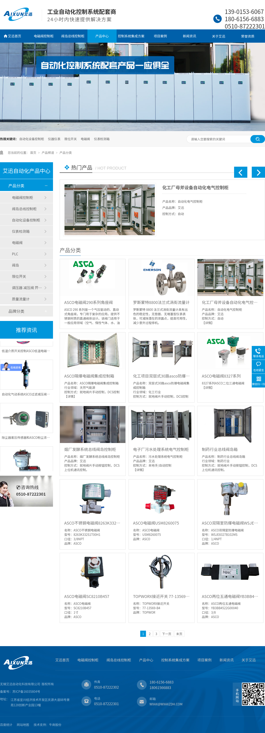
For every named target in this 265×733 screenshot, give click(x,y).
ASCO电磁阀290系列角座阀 (88, 302)
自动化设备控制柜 (31, 139)
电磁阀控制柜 (44, 36)
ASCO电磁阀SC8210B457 (86, 596)
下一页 (166, 634)
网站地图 (23, 724)
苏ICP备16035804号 (26, 691)
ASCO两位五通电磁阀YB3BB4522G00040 (230, 596)
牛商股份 (55, 724)
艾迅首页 (14, 36)
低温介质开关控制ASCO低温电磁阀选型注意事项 (35, 352)
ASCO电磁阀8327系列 (221, 376)
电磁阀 (85, 139)
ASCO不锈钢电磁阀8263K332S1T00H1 (92, 523)
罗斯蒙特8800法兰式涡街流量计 (161, 302)
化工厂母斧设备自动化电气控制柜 (195, 187)
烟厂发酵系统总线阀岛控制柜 (90, 449)
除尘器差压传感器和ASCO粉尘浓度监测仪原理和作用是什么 (43, 439)
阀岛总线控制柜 (72, 36)
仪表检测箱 (102, 139)
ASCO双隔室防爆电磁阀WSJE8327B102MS (230, 523)
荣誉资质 (247, 36)
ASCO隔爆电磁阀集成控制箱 (89, 376)
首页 (33, 152)
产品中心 (102, 36)
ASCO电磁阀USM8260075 (156, 523)
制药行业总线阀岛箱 (220, 449)
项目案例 (160, 36)
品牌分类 (16, 311)
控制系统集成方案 (131, 36)
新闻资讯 (189, 36)
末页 (179, 634)
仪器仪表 (54, 139)
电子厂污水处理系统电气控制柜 (161, 449)
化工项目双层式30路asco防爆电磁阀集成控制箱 (161, 376)
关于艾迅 (218, 36)
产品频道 (48, 152)
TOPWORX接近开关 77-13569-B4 (161, 596)
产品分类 (65, 152)
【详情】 (208, 323)
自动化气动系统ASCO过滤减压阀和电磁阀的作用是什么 (40, 395)
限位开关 (70, 139)
